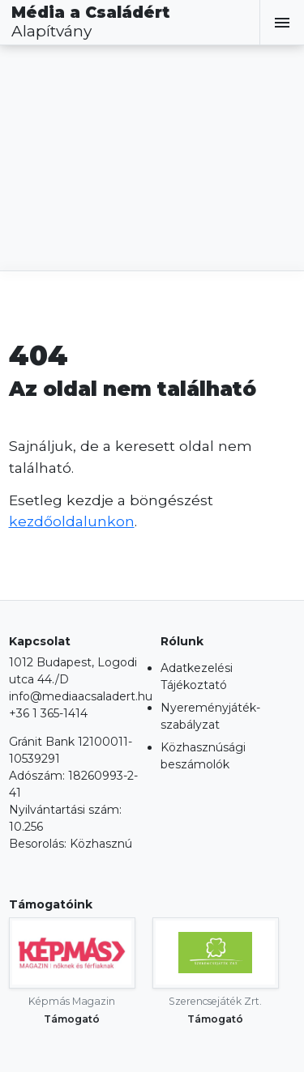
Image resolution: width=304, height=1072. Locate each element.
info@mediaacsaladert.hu (80, 696)
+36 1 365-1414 (48, 713)
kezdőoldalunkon (72, 521)
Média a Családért (90, 21)
